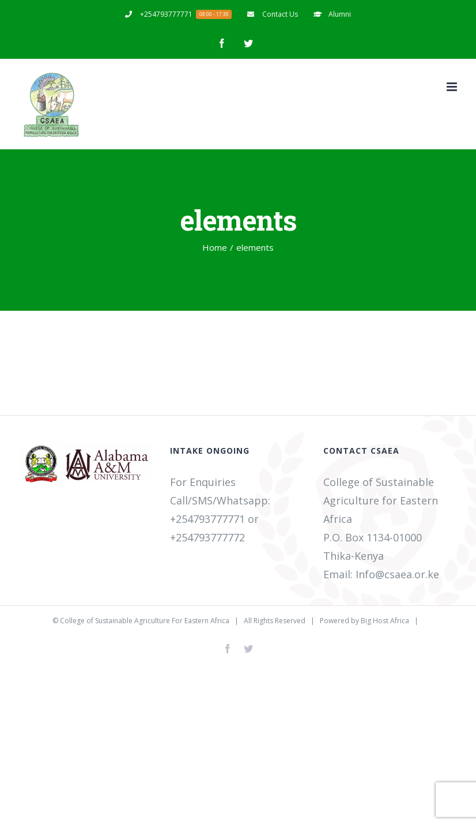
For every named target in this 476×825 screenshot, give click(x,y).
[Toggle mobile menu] (453, 87)
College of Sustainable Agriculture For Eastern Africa (144, 621)
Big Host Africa (385, 621)
